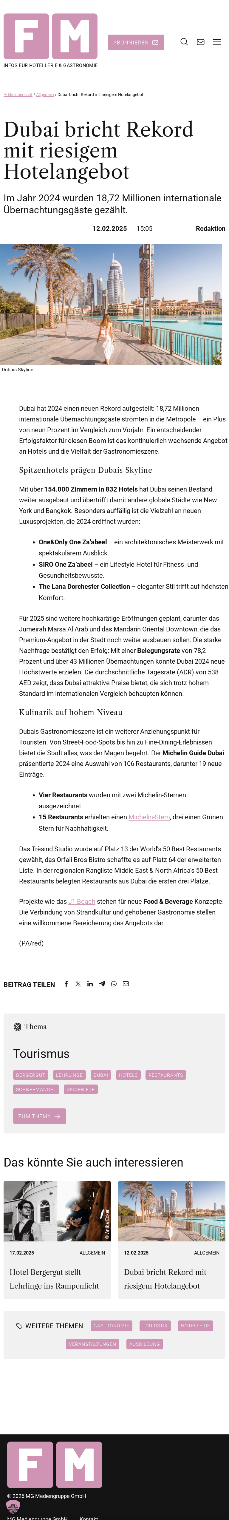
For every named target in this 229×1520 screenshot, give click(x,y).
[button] (13, 1507)
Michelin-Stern (149, 819)
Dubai (101, 1076)
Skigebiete (81, 1091)
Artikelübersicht (18, 96)
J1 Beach (81, 903)
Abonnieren (131, 43)
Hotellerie (195, 1327)
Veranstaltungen (92, 1346)
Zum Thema (34, 1117)
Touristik (155, 1327)
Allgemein (45, 96)
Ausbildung (144, 1346)
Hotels (128, 1076)
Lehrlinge (69, 1076)
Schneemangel (36, 1091)
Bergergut (30, 1076)
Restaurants (165, 1076)
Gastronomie (111, 1327)
